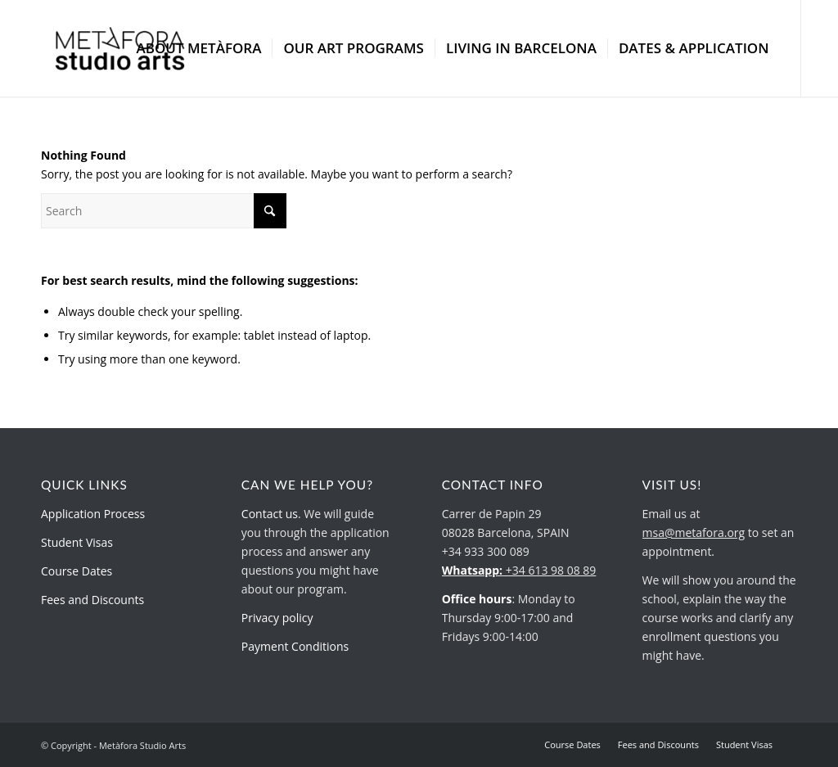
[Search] (163, 210)
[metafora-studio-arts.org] (119, 48)
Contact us (269, 513)
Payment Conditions (295, 646)
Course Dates (76, 571)
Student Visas (77, 542)
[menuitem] (198, 48)
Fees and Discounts (92, 599)
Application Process (93, 513)
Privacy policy (277, 617)
